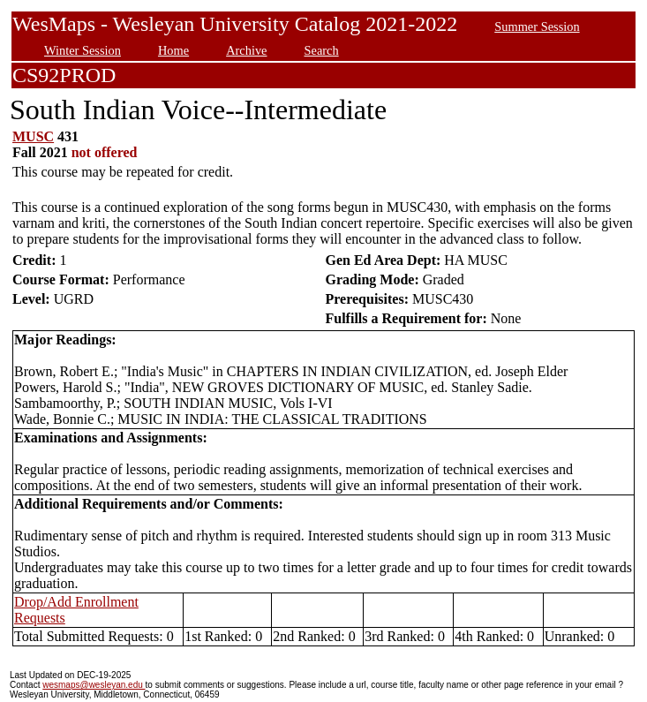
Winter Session (82, 50)
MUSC (33, 136)
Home (173, 50)
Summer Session (536, 26)
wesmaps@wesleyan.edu (93, 685)
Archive (246, 50)
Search (322, 50)
